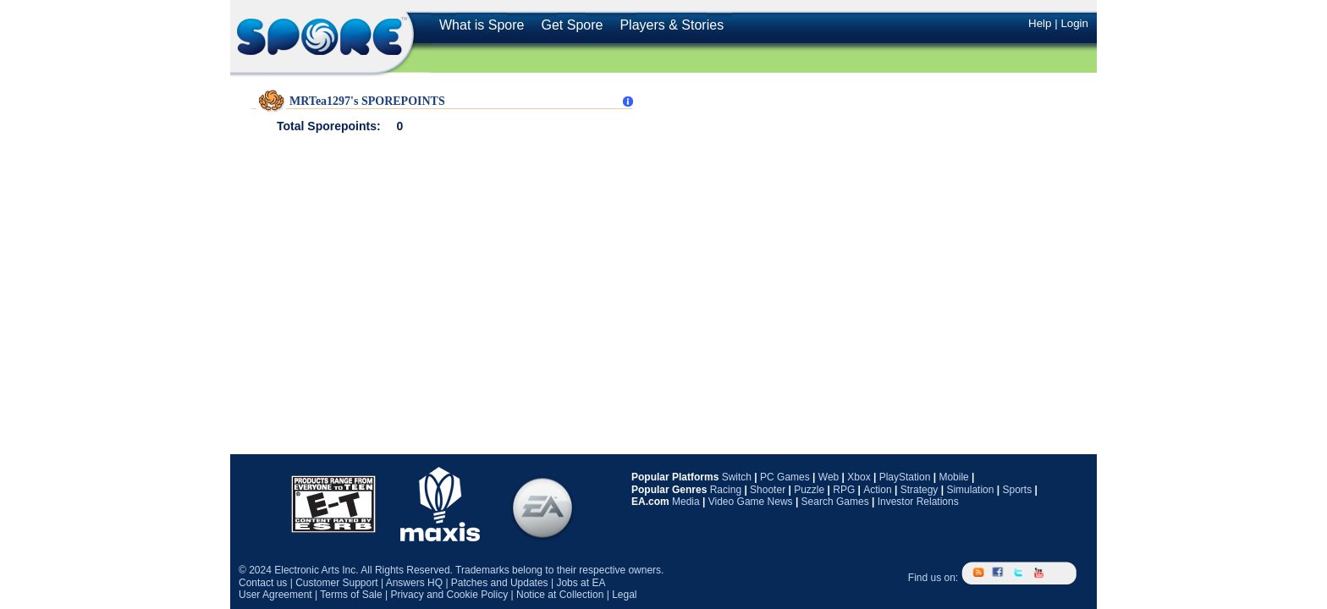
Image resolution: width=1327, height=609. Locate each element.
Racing (725, 490)
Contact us (263, 583)
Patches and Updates (499, 583)
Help (1039, 23)
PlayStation (905, 477)
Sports (1017, 490)
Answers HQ (414, 583)
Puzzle (809, 490)
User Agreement (275, 595)
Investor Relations (918, 502)
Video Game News (750, 502)
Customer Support (336, 583)
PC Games (785, 477)
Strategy (919, 490)
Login (1074, 23)
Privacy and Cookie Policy (449, 595)
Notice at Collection (559, 595)
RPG (844, 490)
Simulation (970, 490)
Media (686, 502)
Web (828, 477)
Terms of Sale (351, 595)
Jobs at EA (580, 583)
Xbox (858, 477)
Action (877, 490)
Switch (737, 477)
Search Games (835, 502)
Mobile (953, 477)
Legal (624, 595)
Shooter (767, 490)
